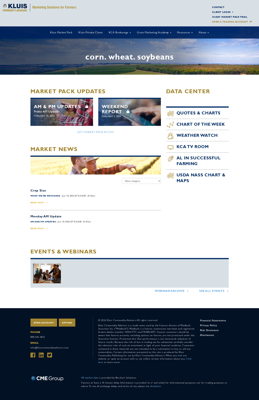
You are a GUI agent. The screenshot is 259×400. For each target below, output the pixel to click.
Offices (67, 323)
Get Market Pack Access (95, 132)
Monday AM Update (46, 216)
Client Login (222, 12)
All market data (89, 377)
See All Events (212, 291)
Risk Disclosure (209, 330)
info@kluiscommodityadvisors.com (49, 347)
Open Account (44, 323)
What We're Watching (45, 196)
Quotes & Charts (199, 113)
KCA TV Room (193, 146)
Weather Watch (197, 135)
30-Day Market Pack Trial (229, 17)
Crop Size (38, 190)
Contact (218, 7)
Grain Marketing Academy (154, 32)
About (204, 32)
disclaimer (155, 386)
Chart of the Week (201, 124)
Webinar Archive (170, 291)
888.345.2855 (37, 337)
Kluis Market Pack (61, 32)
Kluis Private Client (90, 32)
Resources (185, 32)
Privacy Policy (208, 325)
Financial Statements (213, 320)
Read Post (39, 202)
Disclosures (207, 335)
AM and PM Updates (43, 221)
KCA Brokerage (120, 32)
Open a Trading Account (230, 22)
